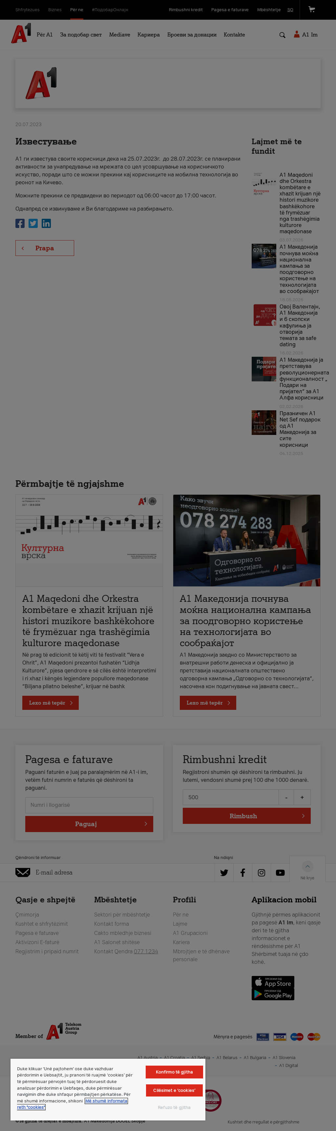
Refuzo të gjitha (174, 1107)
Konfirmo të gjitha (174, 1072)
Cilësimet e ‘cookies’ (174, 1090)
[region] (107, 1089)
